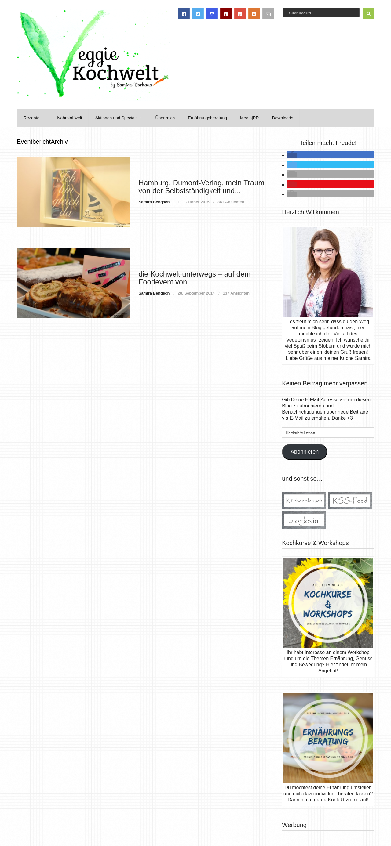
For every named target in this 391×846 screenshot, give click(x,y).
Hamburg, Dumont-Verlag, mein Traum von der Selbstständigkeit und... (202, 186)
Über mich (162, 117)
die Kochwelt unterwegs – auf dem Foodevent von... (195, 277)
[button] (292, 154)
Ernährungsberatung (204, 117)
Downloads (278, 117)
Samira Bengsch (154, 201)
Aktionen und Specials (114, 117)
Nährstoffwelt (68, 117)
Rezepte (31, 117)
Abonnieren (305, 451)
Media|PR (245, 117)
